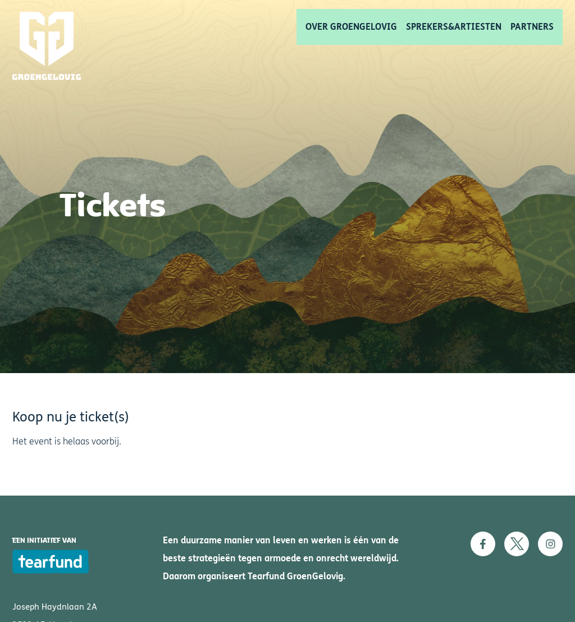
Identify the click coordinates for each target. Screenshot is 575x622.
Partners (532, 26)
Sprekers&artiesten (453, 26)
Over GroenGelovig (351, 26)
